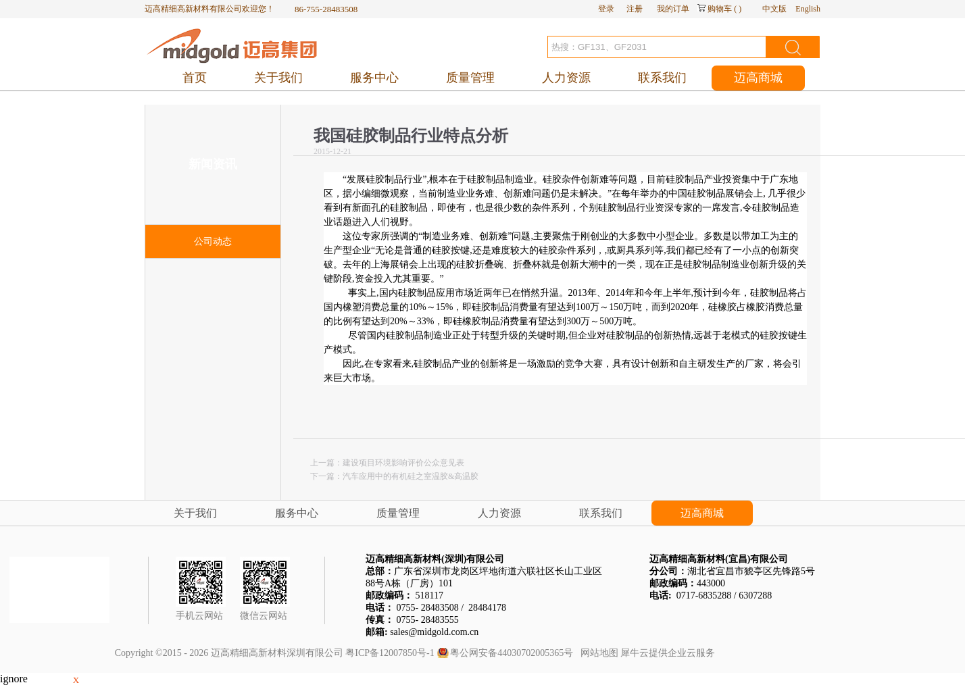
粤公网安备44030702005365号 (511, 653)
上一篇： (387, 462)
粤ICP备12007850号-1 (389, 653)
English (807, 9)
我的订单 (673, 9)
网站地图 (597, 653)
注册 (634, 9)
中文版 (774, 9)
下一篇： (394, 476)
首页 (194, 77)
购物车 (720, 9)
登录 (606, 9)
